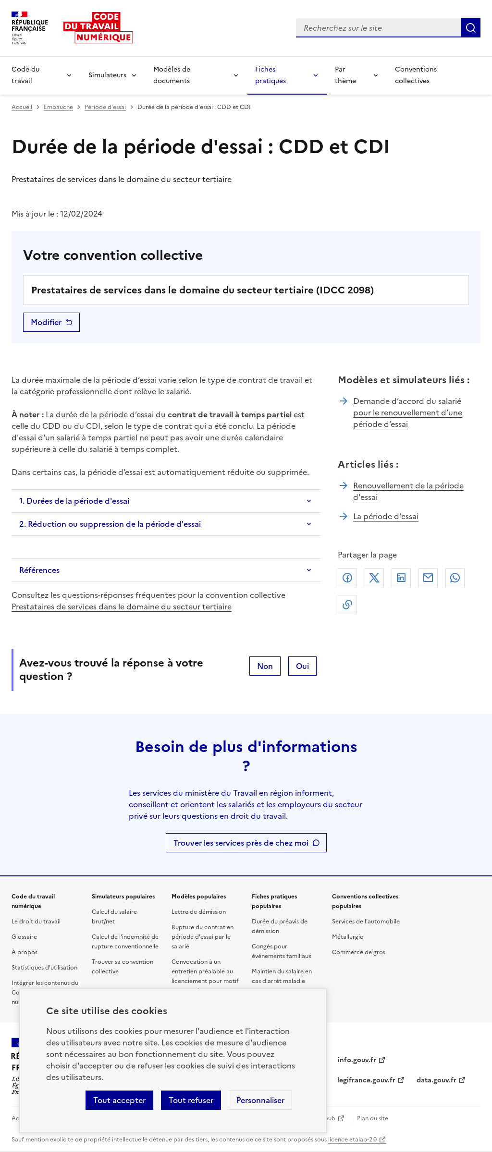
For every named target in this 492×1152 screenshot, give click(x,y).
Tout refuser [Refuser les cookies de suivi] (191, 1100)
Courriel (428, 577)
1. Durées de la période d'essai (74, 501)
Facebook (347, 577)
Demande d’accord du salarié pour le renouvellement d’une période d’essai (407, 412)
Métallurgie (347, 937)
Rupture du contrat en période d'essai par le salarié (203, 937)
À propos (24, 952)
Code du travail (25, 75)
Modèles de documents (171, 75)
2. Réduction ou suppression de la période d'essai (110, 524)
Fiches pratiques (270, 75)
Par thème (345, 75)
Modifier (46, 322)
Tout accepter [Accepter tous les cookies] (119, 1100)
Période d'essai (105, 107)
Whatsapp (455, 577)
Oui (302, 666)
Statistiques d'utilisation (44, 967)
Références (39, 570)
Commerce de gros (358, 952)
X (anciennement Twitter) (374, 577)
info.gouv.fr (357, 1060)
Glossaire (24, 937)
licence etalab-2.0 (352, 1139)
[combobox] (378, 27)
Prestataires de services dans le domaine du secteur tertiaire (122, 606)
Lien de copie (347, 604)
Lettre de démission (199, 912)
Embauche (58, 107)
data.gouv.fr (436, 1080)
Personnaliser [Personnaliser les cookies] (260, 1100)
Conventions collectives (416, 75)
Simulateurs (107, 75)
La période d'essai (385, 516)
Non (265, 666)
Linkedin (401, 577)
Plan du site (372, 1118)
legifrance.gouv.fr (366, 1080)
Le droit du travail (36, 921)
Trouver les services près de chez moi (240, 843)
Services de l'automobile (366, 921)
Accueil (22, 107)
